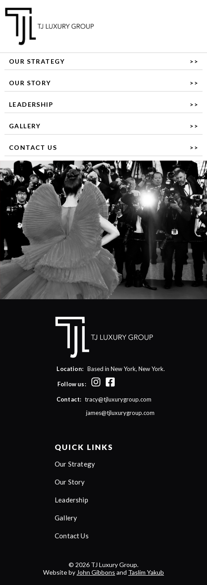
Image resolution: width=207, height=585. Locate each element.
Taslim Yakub (146, 572)
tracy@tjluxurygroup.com (118, 399)
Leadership (31, 104)
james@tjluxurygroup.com (104, 412)
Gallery (25, 126)
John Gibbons (96, 572)
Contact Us (33, 147)
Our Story (30, 83)
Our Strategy (37, 61)
